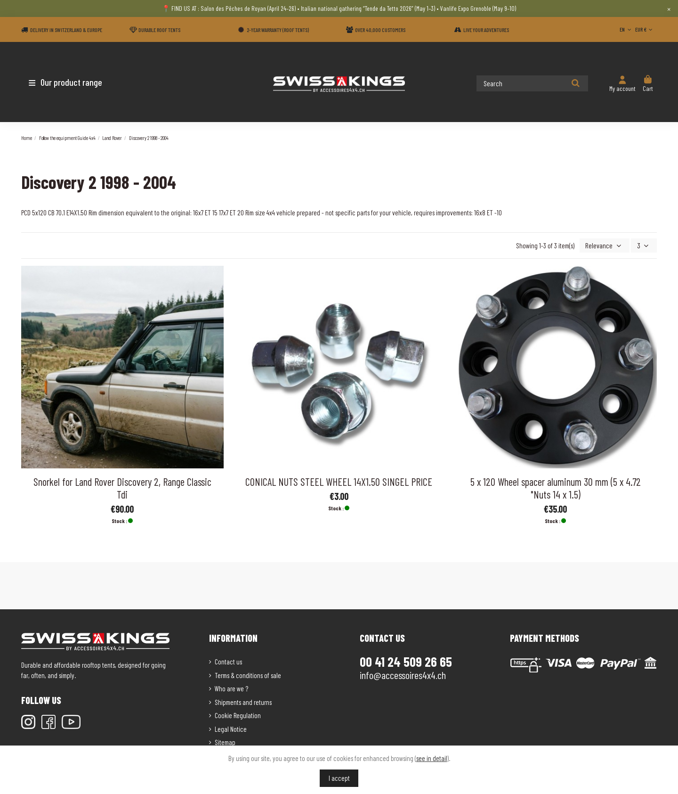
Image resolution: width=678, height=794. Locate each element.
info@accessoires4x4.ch (403, 674)
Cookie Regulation (238, 715)
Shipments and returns (243, 701)
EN (626, 29)
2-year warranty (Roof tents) (278, 29)
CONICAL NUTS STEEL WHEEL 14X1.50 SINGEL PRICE (338, 480)
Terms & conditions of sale (248, 674)
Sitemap (225, 741)
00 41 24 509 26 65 (406, 661)
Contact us (228, 661)
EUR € (644, 29)
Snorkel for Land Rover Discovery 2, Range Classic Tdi (122, 487)
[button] (76, 82)
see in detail (431, 758)
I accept (339, 778)
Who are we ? (231, 688)
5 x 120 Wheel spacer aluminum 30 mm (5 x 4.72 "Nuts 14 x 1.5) (555, 487)
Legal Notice (231, 728)
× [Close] (668, 8)
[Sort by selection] (607, 245)
